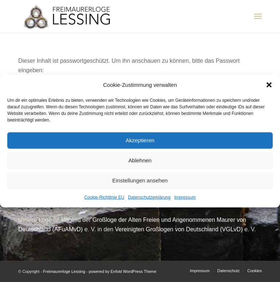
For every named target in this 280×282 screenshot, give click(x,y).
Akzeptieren (139, 140)
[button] (269, 84)
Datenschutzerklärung (149, 197)
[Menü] (258, 16)
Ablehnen (139, 160)
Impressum (185, 197)
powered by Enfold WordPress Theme (122, 271)
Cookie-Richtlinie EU (104, 197)
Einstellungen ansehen (140, 180)
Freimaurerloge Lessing (64, 271)
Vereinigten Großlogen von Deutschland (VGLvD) (178, 229)
